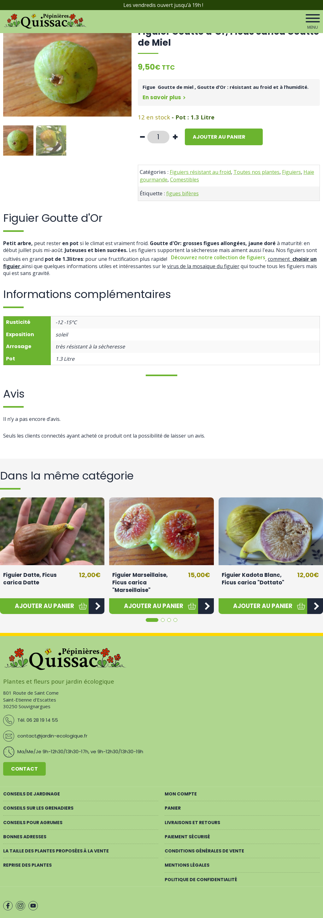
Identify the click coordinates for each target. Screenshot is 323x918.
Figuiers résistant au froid (200, 172)
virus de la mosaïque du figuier (203, 266)
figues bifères (182, 193)
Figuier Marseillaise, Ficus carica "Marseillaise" (140, 582)
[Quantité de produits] (158, 137)
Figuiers (291, 172)
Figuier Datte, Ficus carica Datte (30, 578)
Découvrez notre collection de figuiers (218, 257)
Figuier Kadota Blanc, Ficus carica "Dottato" (253, 578)
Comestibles (184, 179)
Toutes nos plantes (256, 172)
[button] (44, 606)
